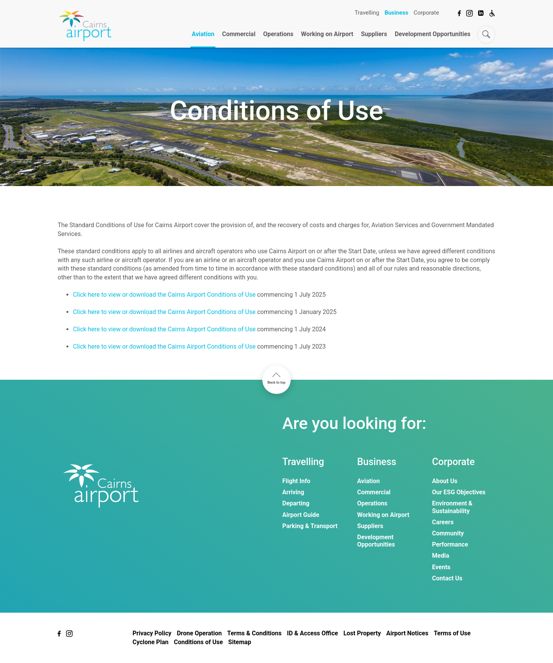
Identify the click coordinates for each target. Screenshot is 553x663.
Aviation (203, 34)
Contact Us (447, 578)
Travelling (366, 12)
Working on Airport (327, 34)
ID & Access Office (312, 633)
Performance (450, 544)
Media (440, 555)
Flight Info (296, 481)
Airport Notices (407, 633)
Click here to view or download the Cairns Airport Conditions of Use (164, 294)
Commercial (238, 34)
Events (441, 567)
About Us (444, 481)
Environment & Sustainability (452, 507)
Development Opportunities (432, 34)
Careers (443, 522)
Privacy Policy (151, 633)
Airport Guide (300, 514)
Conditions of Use (198, 642)
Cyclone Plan (150, 642)
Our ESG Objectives (458, 492)
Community (448, 533)
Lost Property (362, 633)
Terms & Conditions (254, 633)
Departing (296, 503)
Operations (278, 34)
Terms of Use (452, 633)
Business (396, 12)
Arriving (293, 492)
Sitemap (239, 642)
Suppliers (374, 34)
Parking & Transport (310, 526)
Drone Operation (199, 633)
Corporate (426, 12)
